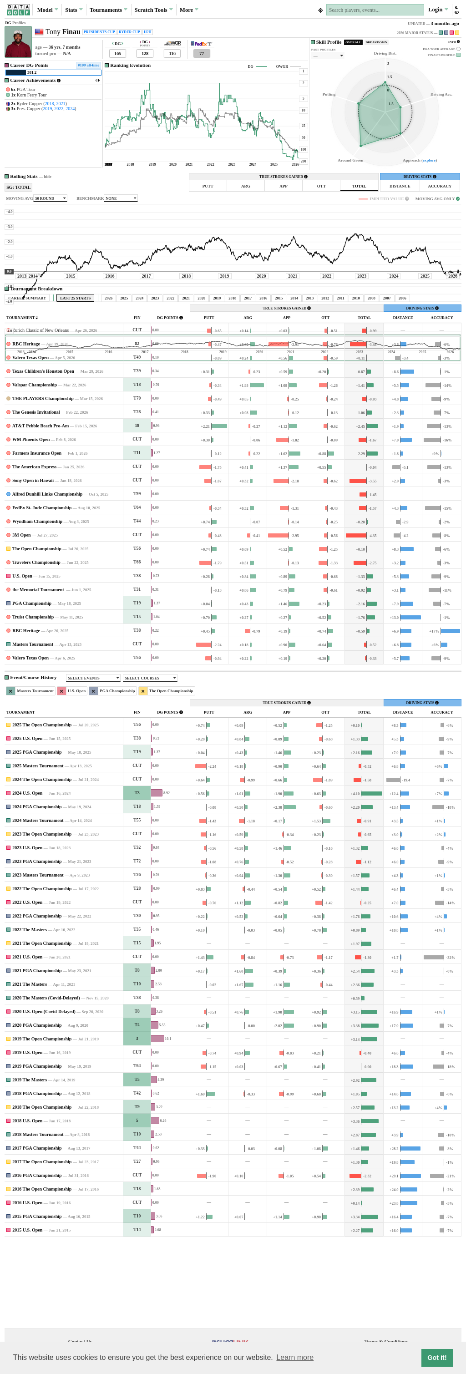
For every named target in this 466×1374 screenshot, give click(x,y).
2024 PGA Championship (36, 891)
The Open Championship (36, 633)
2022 (58, 108)
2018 (49, 103)
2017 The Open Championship (41, 1246)
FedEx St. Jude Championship (41, 592)
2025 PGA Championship (36, 837)
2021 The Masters (29, 1069)
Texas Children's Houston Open (43, 456)
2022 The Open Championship (41, 973)
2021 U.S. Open (27, 1041)
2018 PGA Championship (36, 1178)
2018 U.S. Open (27, 1205)
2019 (47, 108)
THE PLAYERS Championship (43, 483)
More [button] (189, 9)
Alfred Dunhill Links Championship (47, 579)
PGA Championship (31, 688)
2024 (70, 108)
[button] (456, 9)
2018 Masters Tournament (37, 1219)
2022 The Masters (29, 1014)
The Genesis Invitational (36, 497)
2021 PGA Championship (36, 1055)
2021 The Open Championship (41, 1028)
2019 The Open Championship (41, 1123)
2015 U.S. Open (27, 1315)
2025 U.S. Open (27, 823)
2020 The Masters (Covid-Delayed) (46, 1082)
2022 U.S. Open (27, 987)
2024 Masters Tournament (37, 905)
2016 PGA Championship (36, 1260)
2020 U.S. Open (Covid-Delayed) (44, 1096)
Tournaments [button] (108, 9)
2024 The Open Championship (41, 864)
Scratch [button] (154, 10)
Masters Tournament (32, 729)
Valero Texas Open (30, 442)
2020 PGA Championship (36, 1110)
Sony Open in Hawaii (33, 565)
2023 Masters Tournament (37, 960)
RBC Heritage (26, 428)
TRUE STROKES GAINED (283, 177)
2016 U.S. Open (27, 1287)
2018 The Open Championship (41, 1192)
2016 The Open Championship (41, 1274)
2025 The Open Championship (41, 809)
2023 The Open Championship (41, 919)
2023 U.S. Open (27, 932)
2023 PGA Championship (36, 946)
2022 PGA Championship (36, 1001)
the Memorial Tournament (38, 674)
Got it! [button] (436, 1357)
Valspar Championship (34, 469)
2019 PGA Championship (36, 1151)
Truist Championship (33, 702)
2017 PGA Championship (36, 1233)
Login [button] (438, 9)
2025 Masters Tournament (37, 850)
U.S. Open (22, 661)
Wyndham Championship (37, 606)
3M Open (21, 620)
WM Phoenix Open (31, 524)
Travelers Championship (36, 647)
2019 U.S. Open (27, 1137)
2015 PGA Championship (36, 1301)
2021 (61, 103)
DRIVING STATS (420, 177)
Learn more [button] (295, 1357)
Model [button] (47, 9)
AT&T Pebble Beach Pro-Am (40, 510)
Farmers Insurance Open (36, 538)
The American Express (34, 551)
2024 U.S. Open (27, 878)
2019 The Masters (29, 1164)
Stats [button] (74, 9)
